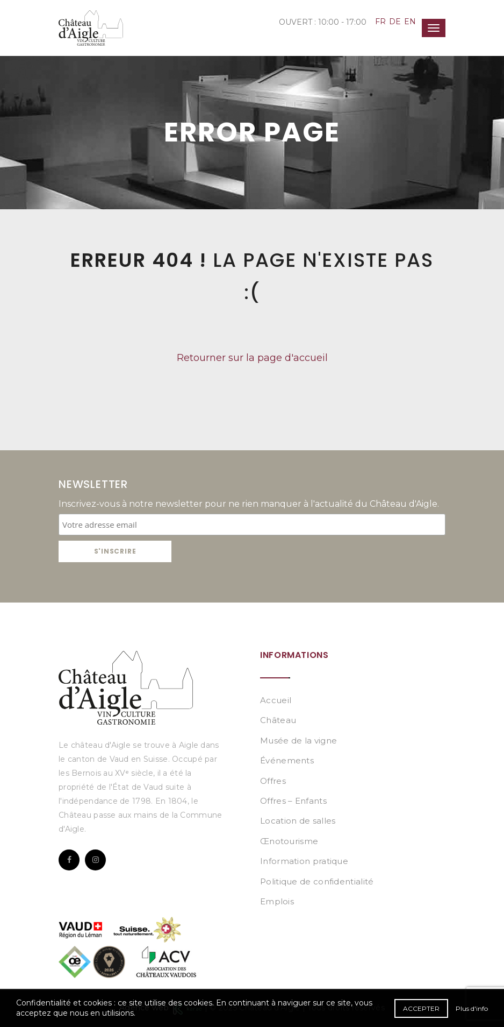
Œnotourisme (289, 841)
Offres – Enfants (293, 801)
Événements (287, 760)
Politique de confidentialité (316, 881)
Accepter (421, 1008)
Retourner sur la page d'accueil (252, 358)
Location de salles (297, 821)
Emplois (277, 901)
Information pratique (304, 861)
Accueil (275, 700)
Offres (273, 781)
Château (278, 720)
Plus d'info (472, 1008)
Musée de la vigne (298, 740)
